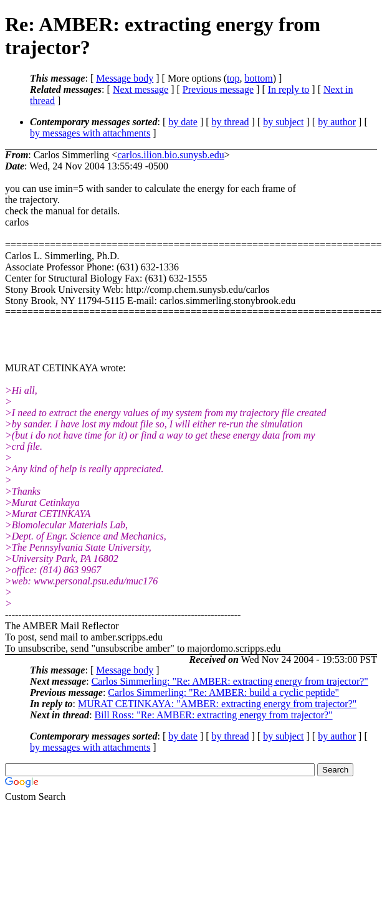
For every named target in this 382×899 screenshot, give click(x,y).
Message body (124, 78)
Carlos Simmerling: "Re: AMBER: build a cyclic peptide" (223, 692)
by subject (283, 122)
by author (337, 122)
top (233, 78)
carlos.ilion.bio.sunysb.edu (170, 155)
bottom (258, 78)
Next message (140, 89)
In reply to (289, 89)
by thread (230, 122)
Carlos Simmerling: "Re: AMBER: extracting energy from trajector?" (230, 681)
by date (183, 122)
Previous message (218, 89)
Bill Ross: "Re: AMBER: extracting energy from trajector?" (214, 715)
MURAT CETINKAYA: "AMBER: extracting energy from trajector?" (217, 703)
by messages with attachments (90, 133)
